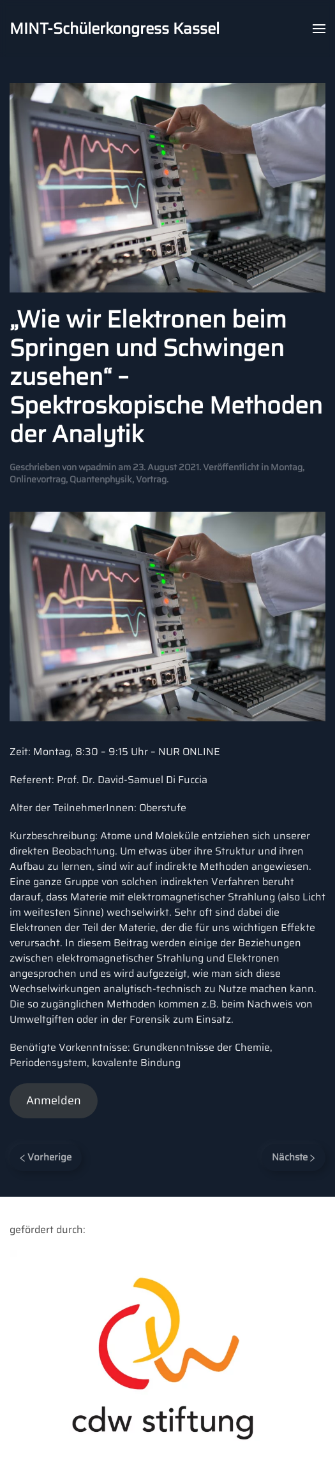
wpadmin (97, 467)
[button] (319, 28)
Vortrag (151, 479)
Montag (286, 467)
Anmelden (53, 1100)
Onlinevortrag (38, 479)
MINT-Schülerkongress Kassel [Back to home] (115, 29)
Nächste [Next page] (293, 1157)
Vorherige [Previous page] (45, 1157)
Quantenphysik (101, 479)
